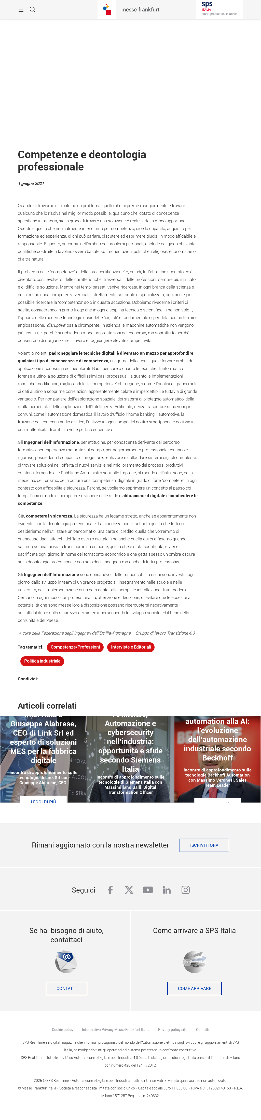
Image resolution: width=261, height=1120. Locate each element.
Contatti (67, 988)
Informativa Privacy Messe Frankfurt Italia (115, 1030)
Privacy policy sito (172, 1030)
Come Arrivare (194, 988)
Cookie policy (62, 1030)
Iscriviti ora (204, 845)
